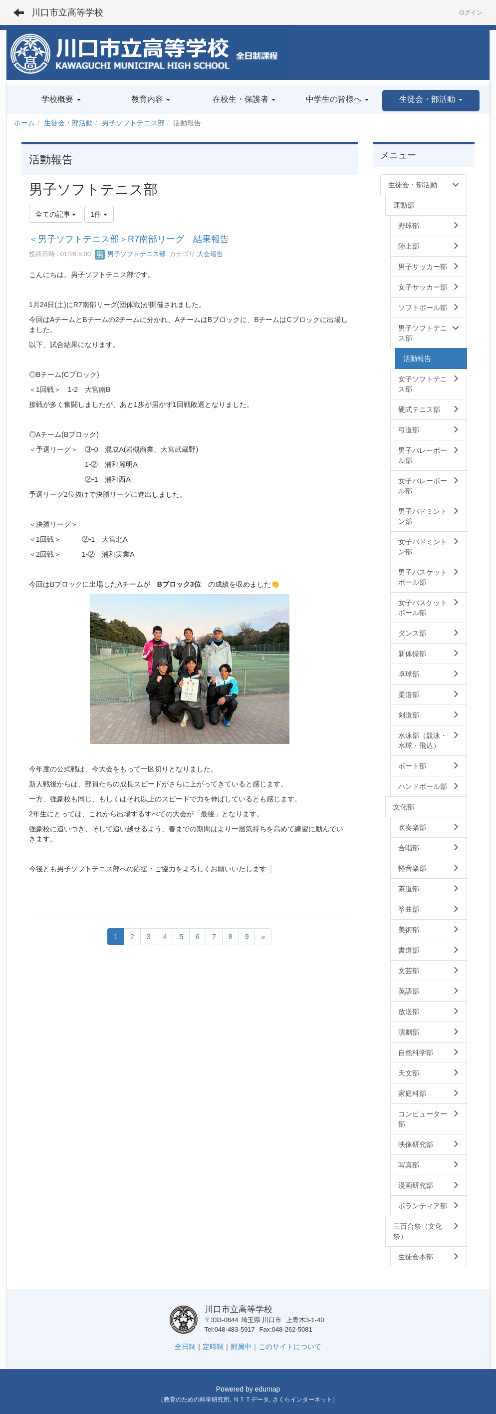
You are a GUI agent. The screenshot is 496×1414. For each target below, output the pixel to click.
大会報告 (210, 254)
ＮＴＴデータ (251, 1399)
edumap (267, 1389)
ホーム (24, 123)
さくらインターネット (302, 1399)
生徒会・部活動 (68, 123)
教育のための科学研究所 (197, 1399)
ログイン (471, 12)
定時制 (213, 1347)
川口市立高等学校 (67, 12)
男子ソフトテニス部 (133, 123)
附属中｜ (244, 1347)
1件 (99, 214)
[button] (431, 100)
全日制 (185, 1347)
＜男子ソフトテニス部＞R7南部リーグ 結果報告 (129, 239)
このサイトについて (289, 1347)
